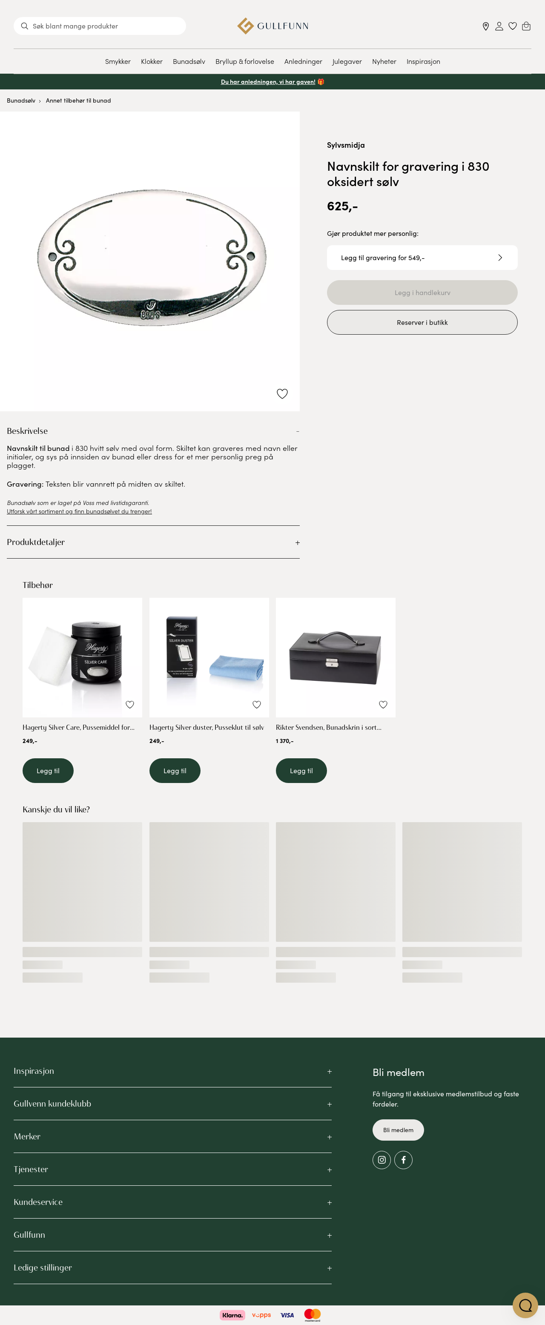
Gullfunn (29, 1235)
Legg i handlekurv (422, 292)
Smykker (118, 61)
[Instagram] (381, 1160)
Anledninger (303, 61)
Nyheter (384, 61)
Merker (27, 1136)
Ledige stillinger (43, 1267)
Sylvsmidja (346, 144)
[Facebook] (403, 1160)
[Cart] (526, 26)
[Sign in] (499, 26)
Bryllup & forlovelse (244, 61)
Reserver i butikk (422, 322)
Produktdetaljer (36, 542)
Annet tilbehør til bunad (78, 100)
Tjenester (31, 1169)
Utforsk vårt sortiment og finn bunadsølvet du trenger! (79, 511)
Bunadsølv (189, 61)
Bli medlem (398, 1130)
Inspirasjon (423, 61)
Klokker (152, 61)
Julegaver (347, 61)
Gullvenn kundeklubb (52, 1103)
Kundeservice (38, 1202)
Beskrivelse (27, 431)
